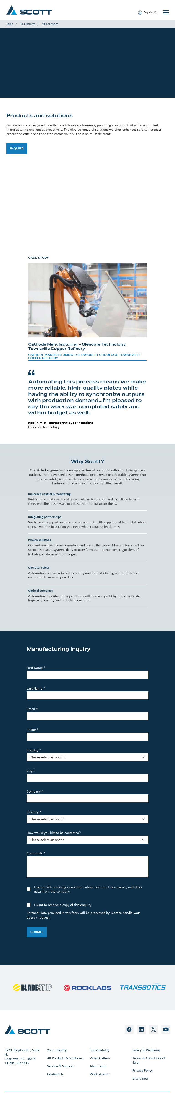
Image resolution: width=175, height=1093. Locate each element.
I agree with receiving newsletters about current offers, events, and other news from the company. (88, 889)
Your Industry (27, 24)
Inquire (16, 148)
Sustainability (99, 1050)
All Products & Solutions (64, 1058)
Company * (35, 791)
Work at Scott (100, 1074)
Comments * (36, 853)
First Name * (36, 668)
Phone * (33, 729)
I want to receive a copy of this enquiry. (63, 905)
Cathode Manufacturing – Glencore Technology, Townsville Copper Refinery (84, 356)
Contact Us (55, 1074)
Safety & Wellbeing (146, 1050)
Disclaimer (140, 1078)
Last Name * (36, 688)
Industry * (34, 812)
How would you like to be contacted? (54, 832)
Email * (32, 709)
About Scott (98, 1066)
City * (31, 770)
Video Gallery (100, 1058)
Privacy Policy (142, 1070)
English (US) (147, 12)
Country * (34, 750)
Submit (36, 932)
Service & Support (60, 1066)
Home (9, 24)
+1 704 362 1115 (17, 1063)
